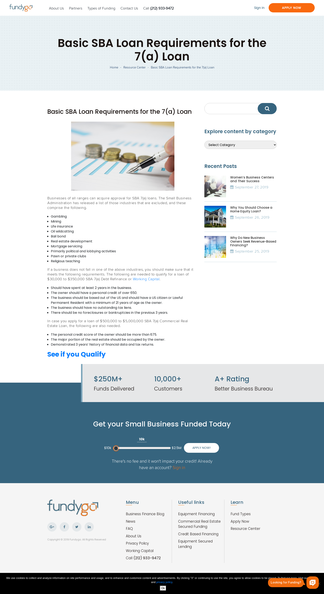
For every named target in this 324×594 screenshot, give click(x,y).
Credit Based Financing (198, 534)
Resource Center (134, 67)
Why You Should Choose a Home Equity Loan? (251, 209)
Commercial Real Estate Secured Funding (199, 524)
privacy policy (164, 582)
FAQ (129, 528)
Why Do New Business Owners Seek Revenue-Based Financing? (253, 241)
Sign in (179, 467)
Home (114, 67)
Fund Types (241, 513)
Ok (163, 588)
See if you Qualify (76, 354)
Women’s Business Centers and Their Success (252, 179)
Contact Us (129, 8)
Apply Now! (201, 448)
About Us (56, 8)
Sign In (259, 7)
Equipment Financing (196, 513)
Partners (75, 8)
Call (158, 8)
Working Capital (146, 278)
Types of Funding (101, 8)
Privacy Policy (137, 543)
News (130, 521)
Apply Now (291, 8)
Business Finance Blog (145, 513)
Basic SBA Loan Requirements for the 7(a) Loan (182, 67)
